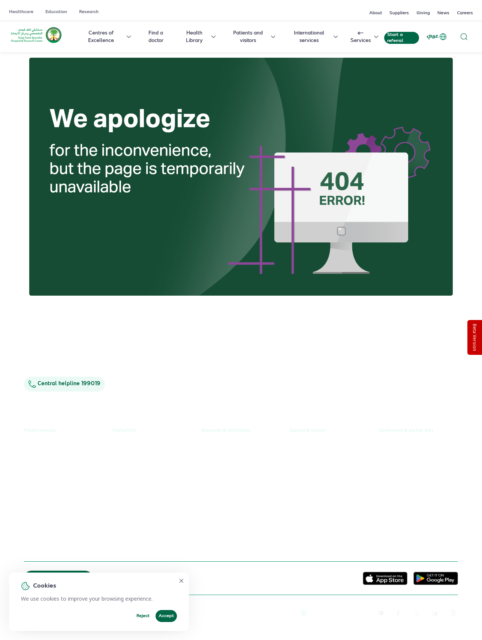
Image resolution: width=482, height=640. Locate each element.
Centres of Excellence (110, 37)
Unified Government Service (413, 446)
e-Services (365, 37)
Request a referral (45, 446)
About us (212, 446)
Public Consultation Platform (413, 461)
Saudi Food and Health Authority (418, 489)
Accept (166, 616)
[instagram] (452, 613)
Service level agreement (142, 517)
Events (209, 503)
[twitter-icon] (416, 613)
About (375, 13)
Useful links (124, 431)
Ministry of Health (400, 475)
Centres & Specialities (50, 475)
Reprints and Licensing (232, 613)
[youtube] (380, 613)
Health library (40, 489)
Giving (423, 13)
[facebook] (398, 613)
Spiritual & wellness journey (58, 545)
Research (89, 12)
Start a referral (395, 38)
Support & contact (308, 431)
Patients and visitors (254, 37)
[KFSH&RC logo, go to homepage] (36, 42)
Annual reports (219, 475)
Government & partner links (406, 431)
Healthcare (21, 12)
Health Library (201, 37)
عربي (437, 36)
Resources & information (225, 431)
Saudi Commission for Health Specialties (413, 505)
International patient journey (58, 531)
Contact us (302, 446)
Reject (143, 616)
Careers (465, 13)
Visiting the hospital (47, 503)
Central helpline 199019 (64, 384)
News (443, 13)
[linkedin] (434, 613)
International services (316, 37)
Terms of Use (279, 613)
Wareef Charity (397, 522)
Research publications (227, 489)
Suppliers (399, 13)
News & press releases (228, 461)
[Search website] (464, 36)
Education (56, 12)
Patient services (40, 431)
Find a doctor (155, 37)
